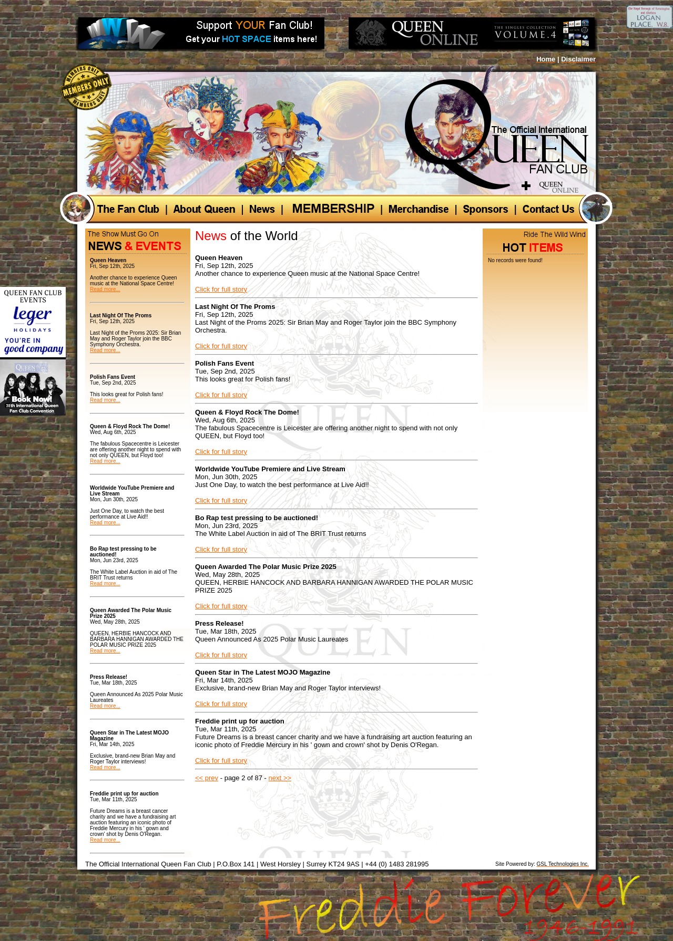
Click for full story (221, 289)
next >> (280, 778)
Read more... (105, 289)
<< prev (206, 778)
